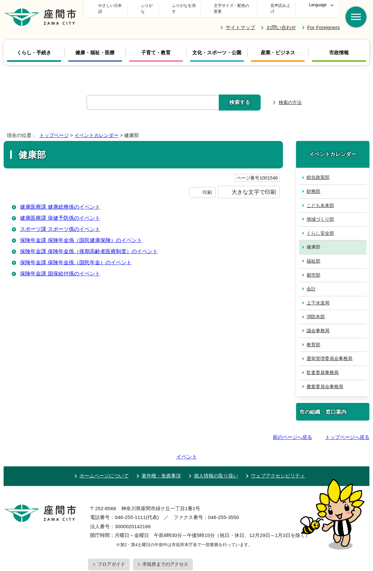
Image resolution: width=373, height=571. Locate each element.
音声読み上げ (278, 5)
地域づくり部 (320, 213)
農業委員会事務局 (325, 380)
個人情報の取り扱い (216, 451)
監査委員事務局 (323, 366)
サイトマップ (240, 21)
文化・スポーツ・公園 (216, 46)
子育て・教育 (156, 46)
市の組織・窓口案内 (322, 406)
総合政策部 (318, 171)
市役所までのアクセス (165, 539)
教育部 (313, 338)
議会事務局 (318, 324)
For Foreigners (323, 21)
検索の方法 (290, 96)
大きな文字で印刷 (254, 185)
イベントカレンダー (96, 129)
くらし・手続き (34, 46)
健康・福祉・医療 (95, 46)
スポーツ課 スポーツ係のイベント (60, 223)
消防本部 (316, 310)
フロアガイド (111, 539)
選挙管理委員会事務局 (329, 352)
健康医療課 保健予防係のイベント (60, 212)
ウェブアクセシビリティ (278, 451)
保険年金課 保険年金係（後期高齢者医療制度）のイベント (89, 245)
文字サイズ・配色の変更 (227, 5)
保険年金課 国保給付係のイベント (60, 267)
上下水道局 (318, 297)
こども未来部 (320, 199)
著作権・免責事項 (161, 451)
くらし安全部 (320, 227)
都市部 (313, 268)
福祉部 (313, 255)
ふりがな (179, 5)
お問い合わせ (281, 21)
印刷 (207, 186)
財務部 (313, 185)
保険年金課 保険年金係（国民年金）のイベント (75, 256)
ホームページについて (104, 451)
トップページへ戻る (347, 431)
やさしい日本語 (139, 5)
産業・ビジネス (278, 46)
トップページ (54, 129)
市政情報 (339, 46)
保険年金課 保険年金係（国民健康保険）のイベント (81, 234)
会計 (311, 283)
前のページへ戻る (292, 431)
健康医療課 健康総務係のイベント (60, 201)
